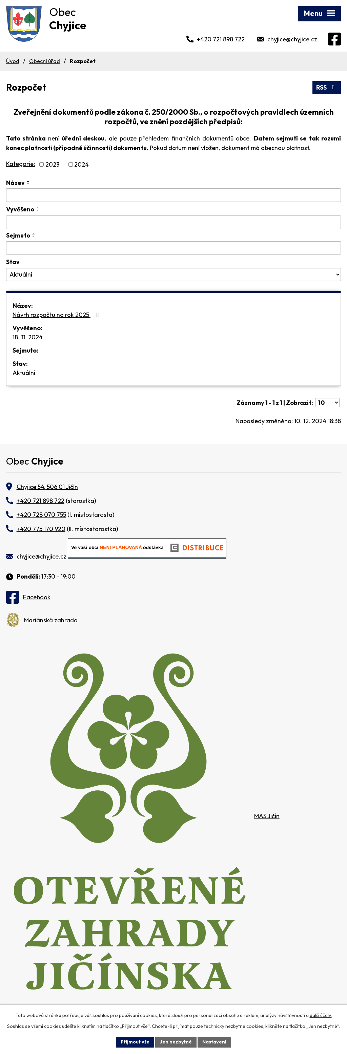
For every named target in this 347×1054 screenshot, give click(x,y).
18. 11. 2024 (28, 337)
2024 (81, 164)
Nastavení (214, 1042)
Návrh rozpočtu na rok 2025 (57, 315)
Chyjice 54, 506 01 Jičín (47, 487)
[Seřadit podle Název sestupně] (28, 184)
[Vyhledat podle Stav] (173, 274)
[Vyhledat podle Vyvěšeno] (173, 222)
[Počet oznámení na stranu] (327, 402)
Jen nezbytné (176, 1042)
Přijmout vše (135, 1042)
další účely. (321, 1015)
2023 (52, 164)
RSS (327, 87)
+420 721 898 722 (221, 39)
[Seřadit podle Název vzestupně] (28, 181)
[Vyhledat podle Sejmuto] (173, 248)
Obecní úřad (44, 61)
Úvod (12, 61)
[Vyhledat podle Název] (173, 195)
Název (15, 183)
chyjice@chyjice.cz (292, 39)
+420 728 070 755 (41, 515)
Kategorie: (20, 164)
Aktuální (24, 373)
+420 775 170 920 (41, 529)
